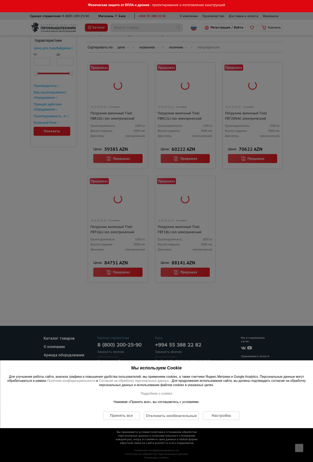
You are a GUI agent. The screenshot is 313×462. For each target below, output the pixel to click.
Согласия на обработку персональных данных (134, 380)
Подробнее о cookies (156, 393)
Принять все (121, 416)
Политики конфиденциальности (71, 380)
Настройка (221, 416)
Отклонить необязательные (171, 416)
